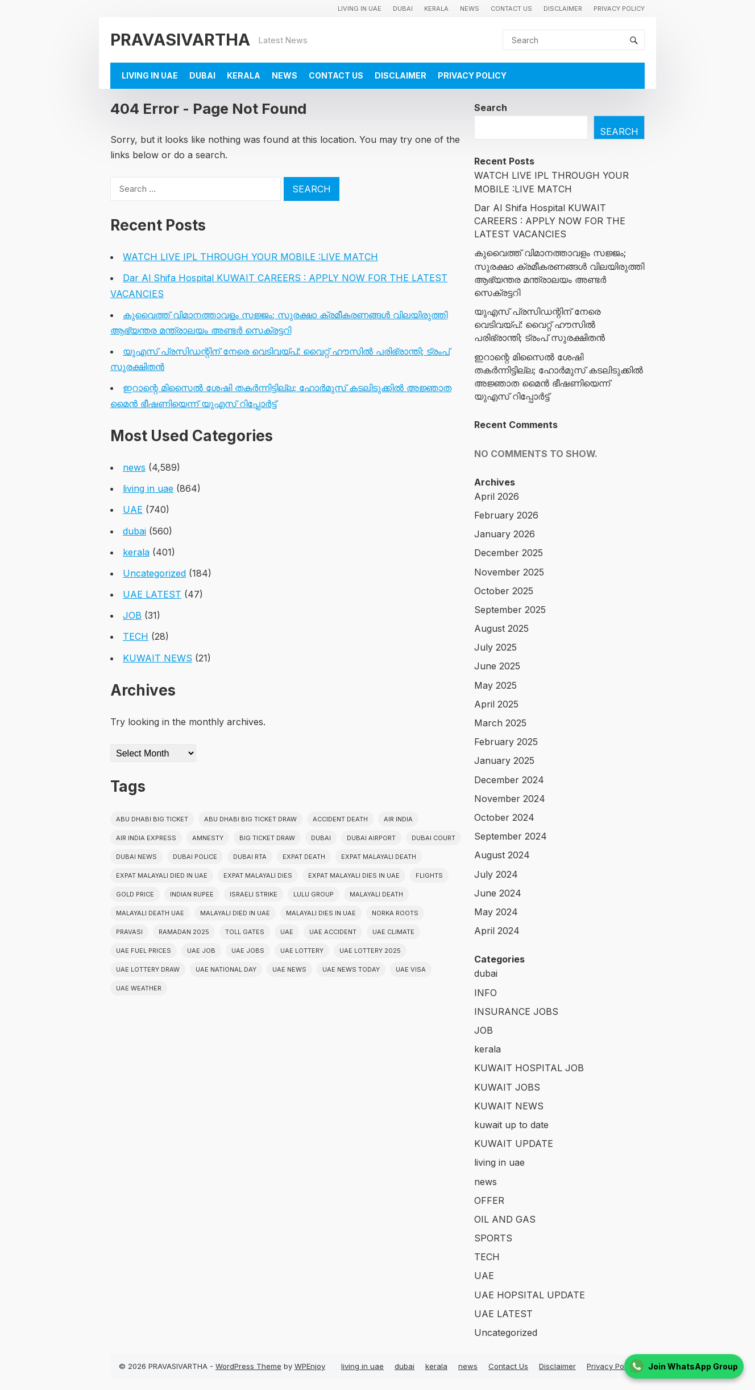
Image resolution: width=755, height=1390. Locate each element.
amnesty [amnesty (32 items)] (207, 838)
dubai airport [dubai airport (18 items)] (371, 838)
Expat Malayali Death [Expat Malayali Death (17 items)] (378, 857)
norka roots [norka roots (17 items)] (395, 913)
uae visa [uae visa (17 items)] (411, 969)
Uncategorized (154, 573)
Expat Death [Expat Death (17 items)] (304, 857)
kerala (436, 9)
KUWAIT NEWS (157, 658)
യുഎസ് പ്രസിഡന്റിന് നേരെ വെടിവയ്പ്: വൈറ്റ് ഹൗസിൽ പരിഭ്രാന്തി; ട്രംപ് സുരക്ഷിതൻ (539, 324)
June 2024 (497, 893)
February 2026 (506, 515)
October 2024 (504, 817)
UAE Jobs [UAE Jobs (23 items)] (247, 951)
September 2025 (510, 609)
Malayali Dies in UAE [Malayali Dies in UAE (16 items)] (321, 913)
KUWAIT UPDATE (513, 1143)
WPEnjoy (309, 1366)
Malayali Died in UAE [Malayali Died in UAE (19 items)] (235, 913)
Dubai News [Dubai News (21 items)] (136, 857)
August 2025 (501, 628)
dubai (403, 9)
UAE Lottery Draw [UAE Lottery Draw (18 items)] (148, 969)
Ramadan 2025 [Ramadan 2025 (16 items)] (184, 932)
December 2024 (509, 780)
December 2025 (508, 552)
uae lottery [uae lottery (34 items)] (301, 951)
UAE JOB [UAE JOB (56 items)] (201, 951)
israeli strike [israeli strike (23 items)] (253, 894)
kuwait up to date (511, 1124)
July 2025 (495, 647)
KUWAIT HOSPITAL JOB (529, 1068)
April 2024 (497, 930)
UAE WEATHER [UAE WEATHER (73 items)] (138, 988)
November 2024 (509, 798)
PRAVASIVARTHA (180, 40)
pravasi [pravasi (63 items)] (129, 932)
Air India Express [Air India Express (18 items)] (146, 838)
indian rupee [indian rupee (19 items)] (192, 894)
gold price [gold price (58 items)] (135, 894)
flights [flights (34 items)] (429, 875)
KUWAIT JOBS (507, 1087)
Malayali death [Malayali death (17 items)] (376, 894)
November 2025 (509, 572)
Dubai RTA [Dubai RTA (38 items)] (250, 857)
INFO (485, 992)
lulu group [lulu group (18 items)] (313, 894)
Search (490, 107)
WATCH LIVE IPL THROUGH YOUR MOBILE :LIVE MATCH (250, 256)
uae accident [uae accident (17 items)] (332, 932)
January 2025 (504, 760)
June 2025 (497, 666)
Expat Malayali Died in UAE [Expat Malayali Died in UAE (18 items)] (162, 875)
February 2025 (506, 741)
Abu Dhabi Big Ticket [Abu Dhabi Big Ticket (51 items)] (152, 819)
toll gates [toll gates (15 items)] (244, 932)
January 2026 (504, 534)
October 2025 (503, 591)
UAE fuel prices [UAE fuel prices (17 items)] (143, 951)
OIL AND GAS (505, 1219)
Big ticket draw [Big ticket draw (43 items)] (267, 838)
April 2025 (496, 704)
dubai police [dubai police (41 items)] (195, 857)
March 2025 (500, 723)
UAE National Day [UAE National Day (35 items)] (226, 969)
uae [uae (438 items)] (286, 932)
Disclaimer (563, 9)
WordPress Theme (248, 1366)
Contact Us (511, 9)
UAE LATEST (152, 594)
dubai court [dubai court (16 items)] (433, 838)
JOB (132, 615)
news (469, 9)
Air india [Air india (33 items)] (398, 819)
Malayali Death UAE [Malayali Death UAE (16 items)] (150, 913)
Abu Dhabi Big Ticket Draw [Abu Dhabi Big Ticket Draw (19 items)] (250, 819)
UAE (133, 509)
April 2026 (496, 496)
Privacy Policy (619, 9)
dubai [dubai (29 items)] (321, 838)
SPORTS (493, 1238)
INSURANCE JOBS (516, 1011)
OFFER (489, 1200)
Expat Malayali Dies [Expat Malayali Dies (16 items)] (257, 875)
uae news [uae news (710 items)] (289, 969)
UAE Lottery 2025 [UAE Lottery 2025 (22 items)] (370, 951)
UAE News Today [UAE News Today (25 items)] (351, 969)
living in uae (359, 9)
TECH (135, 636)
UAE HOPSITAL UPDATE (529, 1295)
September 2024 (510, 836)
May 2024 (496, 912)
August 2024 (502, 855)
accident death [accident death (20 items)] (340, 819)
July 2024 (496, 874)
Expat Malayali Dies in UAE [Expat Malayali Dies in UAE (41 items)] (354, 875)
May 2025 (495, 685)
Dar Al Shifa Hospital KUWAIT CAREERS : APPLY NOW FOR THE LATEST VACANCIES (549, 221)
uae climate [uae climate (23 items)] (393, 932)
